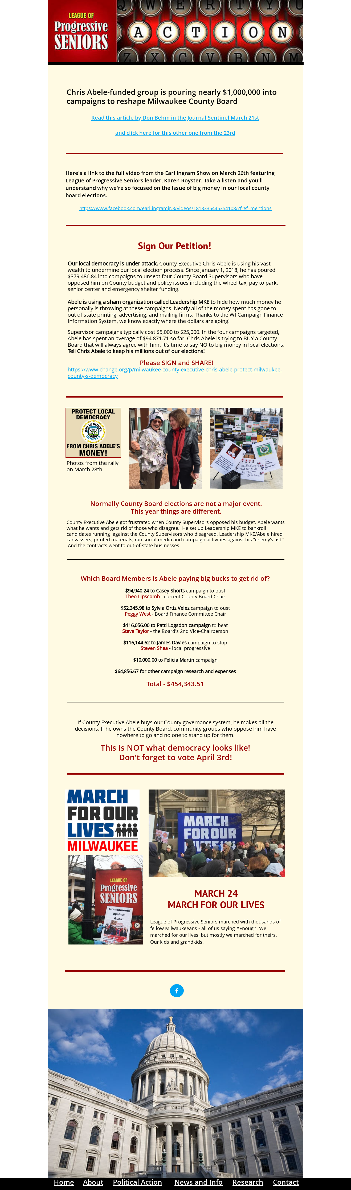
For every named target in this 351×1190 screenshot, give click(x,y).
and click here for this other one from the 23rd (175, 132)
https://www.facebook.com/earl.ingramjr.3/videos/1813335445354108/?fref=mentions (175, 208)
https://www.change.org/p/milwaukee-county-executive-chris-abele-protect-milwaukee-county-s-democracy (175, 372)
